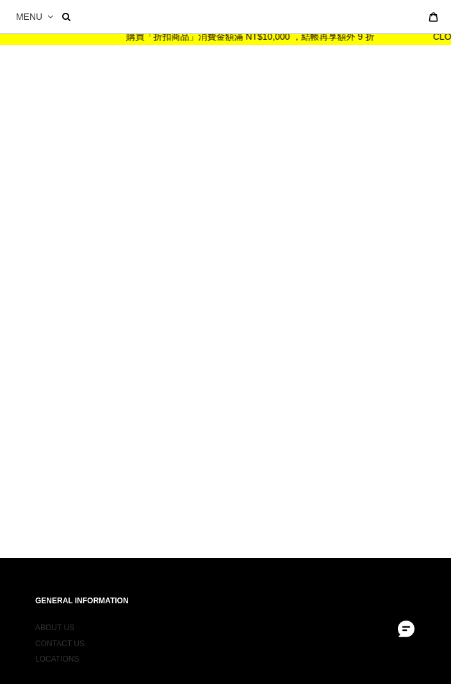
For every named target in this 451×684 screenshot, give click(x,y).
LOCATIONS (57, 654)
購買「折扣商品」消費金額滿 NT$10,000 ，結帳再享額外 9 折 (255, 36)
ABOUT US (54, 623)
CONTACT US (60, 639)
